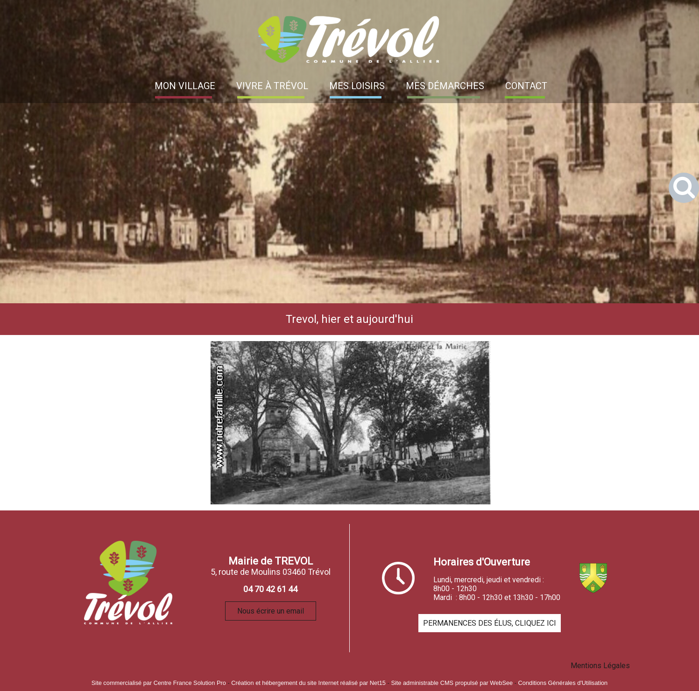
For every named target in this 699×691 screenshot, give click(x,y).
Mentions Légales (600, 665)
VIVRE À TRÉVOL (272, 85)
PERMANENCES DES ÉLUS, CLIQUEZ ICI (489, 623)
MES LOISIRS (357, 85)
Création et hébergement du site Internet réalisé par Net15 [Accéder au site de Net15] (308, 682)
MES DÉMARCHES (445, 85)
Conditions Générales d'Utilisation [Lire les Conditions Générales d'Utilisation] (563, 682)
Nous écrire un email (270, 611)
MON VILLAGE (185, 85)
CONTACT (526, 85)
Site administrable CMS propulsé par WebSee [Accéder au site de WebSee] (452, 682)
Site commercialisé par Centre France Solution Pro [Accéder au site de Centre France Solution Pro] (159, 682)
